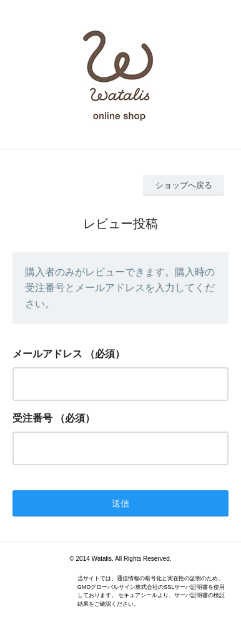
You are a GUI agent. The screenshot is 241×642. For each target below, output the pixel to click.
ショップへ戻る (183, 185)
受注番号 (32, 418)
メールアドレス (47, 353)
